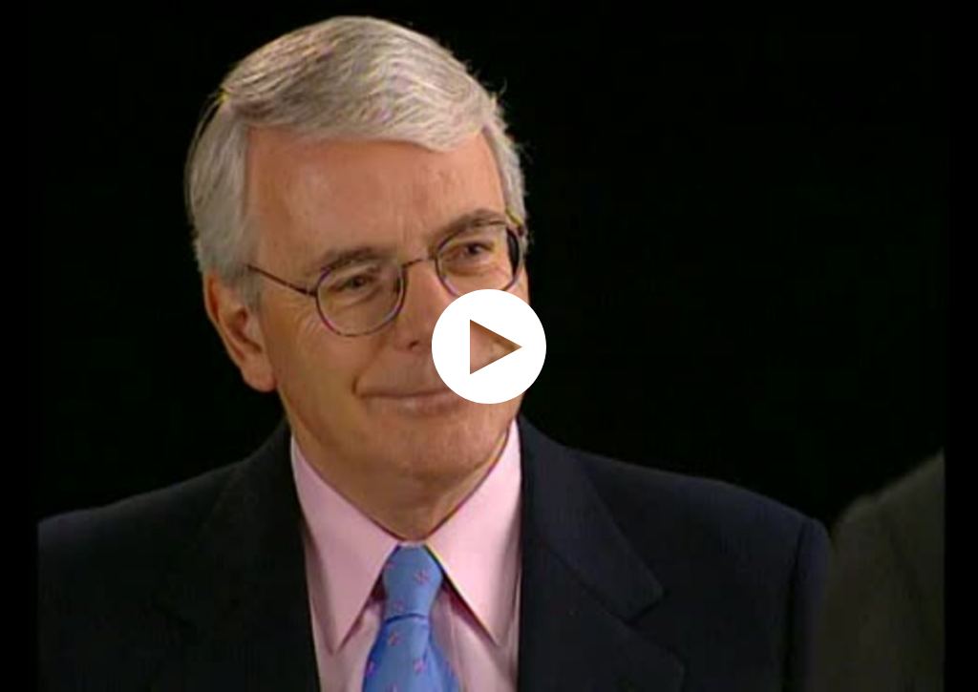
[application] (489, 346)
